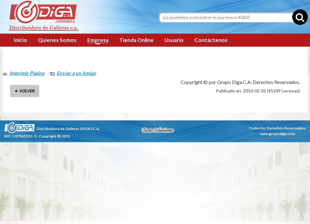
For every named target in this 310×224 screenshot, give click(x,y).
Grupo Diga (44, 16)
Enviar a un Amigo (76, 73)
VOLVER (27, 90)
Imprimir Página (26, 73)
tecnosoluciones (158, 130)
